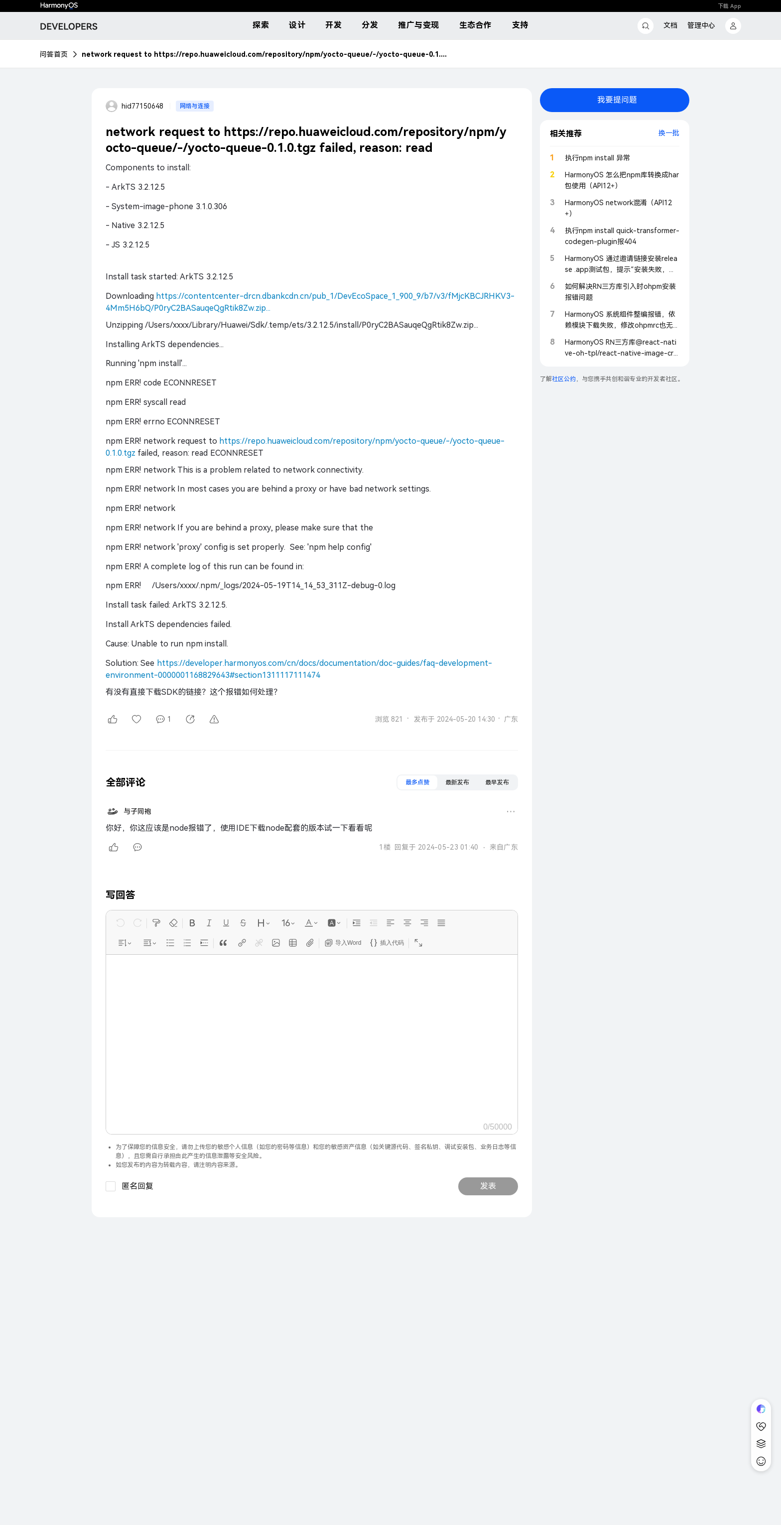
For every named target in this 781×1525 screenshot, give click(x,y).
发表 (488, 1186)
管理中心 (701, 25)
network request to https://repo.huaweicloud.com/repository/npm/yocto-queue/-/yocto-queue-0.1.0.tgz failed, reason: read (266, 54)
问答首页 (54, 54)
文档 (670, 25)
